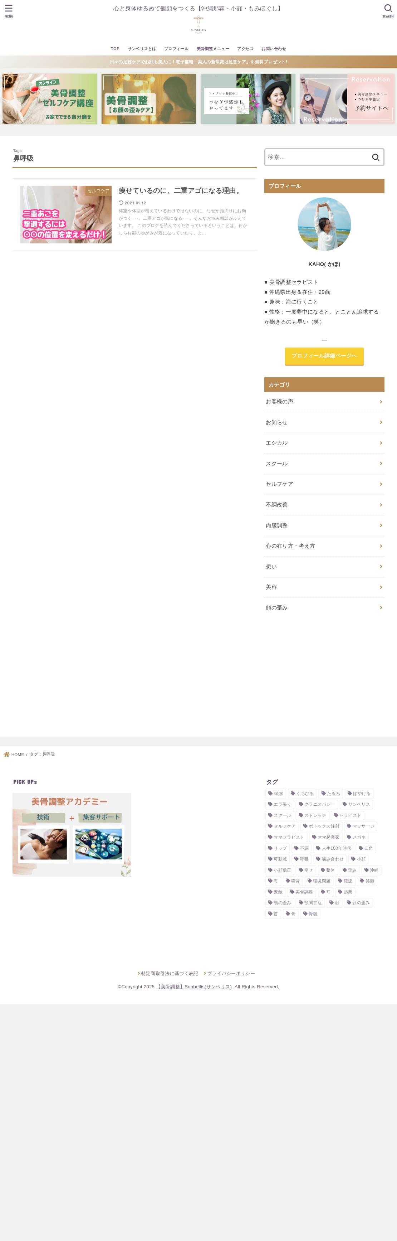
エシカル (277, 443)
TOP (115, 49)
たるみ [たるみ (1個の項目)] (333, 793)
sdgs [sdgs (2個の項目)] (278, 793)
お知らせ (277, 422)
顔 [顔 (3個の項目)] (337, 902)
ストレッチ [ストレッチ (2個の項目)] (315, 815)
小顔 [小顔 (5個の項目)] (361, 859)
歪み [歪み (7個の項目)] (352, 870)
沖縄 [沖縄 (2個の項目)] (374, 870)
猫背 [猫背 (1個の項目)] (295, 880)
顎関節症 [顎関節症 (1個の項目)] (313, 902)
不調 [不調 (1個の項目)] (304, 847)
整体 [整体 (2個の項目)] (330, 870)
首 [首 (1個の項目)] (276, 913)
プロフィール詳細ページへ (324, 356)
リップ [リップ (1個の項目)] (280, 847)
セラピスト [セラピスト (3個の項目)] (350, 815)
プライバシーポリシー (231, 973)
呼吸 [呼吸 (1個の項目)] (304, 859)
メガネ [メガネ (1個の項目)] (359, 837)
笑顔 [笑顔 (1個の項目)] (370, 880)
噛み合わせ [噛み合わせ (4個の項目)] (333, 859)
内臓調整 (277, 525)
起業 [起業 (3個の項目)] (348, 892)
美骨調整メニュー (213, 49)
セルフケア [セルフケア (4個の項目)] (285, 826)
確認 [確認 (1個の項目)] (348, 880)
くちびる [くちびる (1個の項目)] (305, 793)
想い (271, 566)
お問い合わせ (273, 49)
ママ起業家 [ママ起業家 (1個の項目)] (329, 837)
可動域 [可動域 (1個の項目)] (280, 859)
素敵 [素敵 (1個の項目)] (278, 892)
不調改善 (277, 505)
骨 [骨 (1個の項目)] (293, 913)
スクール (277, 463)
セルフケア (279, 484)
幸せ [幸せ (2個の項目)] (308, 870)
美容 (271, 587)
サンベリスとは (142, 49)
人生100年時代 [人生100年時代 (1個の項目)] (336, 847)
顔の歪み (277, 608)
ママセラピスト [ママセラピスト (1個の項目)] (289, 837)
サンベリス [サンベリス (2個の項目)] (359, 804)
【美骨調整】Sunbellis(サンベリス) (194, 986)
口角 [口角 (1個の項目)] (368, 847)
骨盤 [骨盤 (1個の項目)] (313, 913)
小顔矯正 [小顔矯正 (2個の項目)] (282, 870)
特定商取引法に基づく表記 (169, 973)
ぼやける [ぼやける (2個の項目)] (362, 793)
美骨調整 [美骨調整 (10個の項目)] (304, 892)
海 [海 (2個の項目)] (276, 880)
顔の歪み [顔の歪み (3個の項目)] (361, 902)
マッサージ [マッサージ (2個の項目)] (364, 826)
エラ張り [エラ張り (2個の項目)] (282, 804)
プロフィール (176, 49)
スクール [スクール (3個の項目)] (282, 815)
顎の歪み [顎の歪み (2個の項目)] (282, 902)
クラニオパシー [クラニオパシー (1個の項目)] (319, 804)
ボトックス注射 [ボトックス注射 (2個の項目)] (324, 826)
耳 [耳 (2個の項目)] (328, 892)
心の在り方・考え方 (290, 546)
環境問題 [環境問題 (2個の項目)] (321, 880)
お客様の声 (279, 401)
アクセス (245, 49)
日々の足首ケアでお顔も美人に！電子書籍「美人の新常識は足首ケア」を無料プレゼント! (198, 61)
